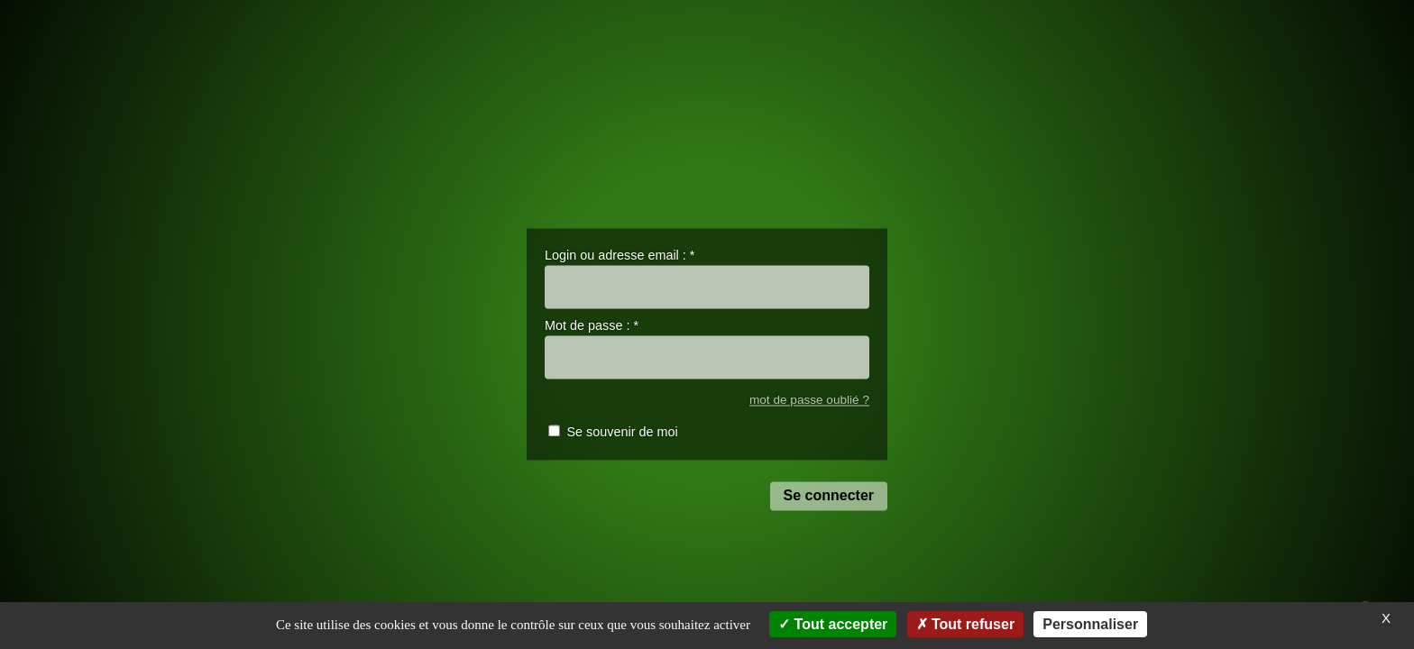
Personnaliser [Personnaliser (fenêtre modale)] (1090, 624)
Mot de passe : (591, 326)
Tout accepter (832, 624)
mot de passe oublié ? (809, 400)
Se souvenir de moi (621, 432)
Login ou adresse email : (619, 255)
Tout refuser (965, 624)
